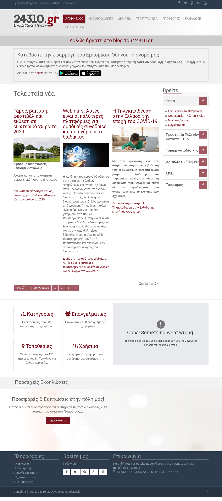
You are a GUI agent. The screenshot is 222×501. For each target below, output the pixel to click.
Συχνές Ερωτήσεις (27, 472)
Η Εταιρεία (22, 463)
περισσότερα (58, 420)
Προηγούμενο (40, 287)
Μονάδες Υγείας (178, 120)
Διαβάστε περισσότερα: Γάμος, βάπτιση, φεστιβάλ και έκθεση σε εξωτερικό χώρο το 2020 (34, 195)
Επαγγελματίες (85, 315)
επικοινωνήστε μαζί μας (180, 463)
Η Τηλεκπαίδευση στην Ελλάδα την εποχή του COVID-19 (134, 116)
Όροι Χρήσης (23, 468)
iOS (55, 73)
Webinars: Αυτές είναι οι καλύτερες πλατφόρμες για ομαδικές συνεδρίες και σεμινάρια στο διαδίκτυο (84, 124)
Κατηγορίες (36, 315)
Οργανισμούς (176, 124)
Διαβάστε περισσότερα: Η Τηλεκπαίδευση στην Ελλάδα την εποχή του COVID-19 (133, 207)
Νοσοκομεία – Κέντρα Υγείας (186, 115)
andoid (39, 73)
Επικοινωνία (69, 3)
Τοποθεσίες (37, 348)
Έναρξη (21, 287)
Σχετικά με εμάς (25, 477)
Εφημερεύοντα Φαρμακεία (185, 111)
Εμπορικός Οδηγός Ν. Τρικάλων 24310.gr (36, 3)
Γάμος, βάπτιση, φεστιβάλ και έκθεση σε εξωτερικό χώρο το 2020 (35, 121)
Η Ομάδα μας (24, 482)
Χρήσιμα (85, 347)
